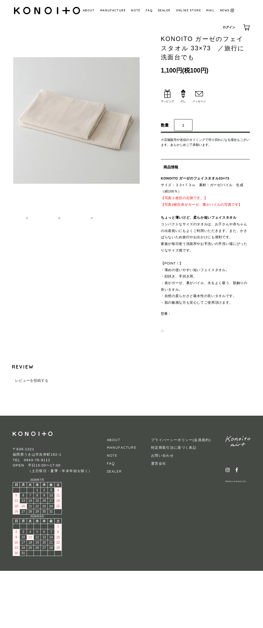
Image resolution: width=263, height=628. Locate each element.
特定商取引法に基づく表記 (173, 505)
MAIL (210, 10)
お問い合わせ (162, 512)
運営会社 (158, 520)
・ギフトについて (174, 355)
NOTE (135, 10)
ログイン (229, 27)
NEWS (227, 10)
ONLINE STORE (188, 10)
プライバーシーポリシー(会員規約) (181, 497)
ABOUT (89, 10)
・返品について (173, 368)
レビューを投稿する (31, 438)
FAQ (149, 10)
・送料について (173, 361)
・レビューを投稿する (178, 386)
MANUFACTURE (113, 10)
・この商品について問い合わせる (186, 380)
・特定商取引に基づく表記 (181, 374)
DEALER (164, 10)
